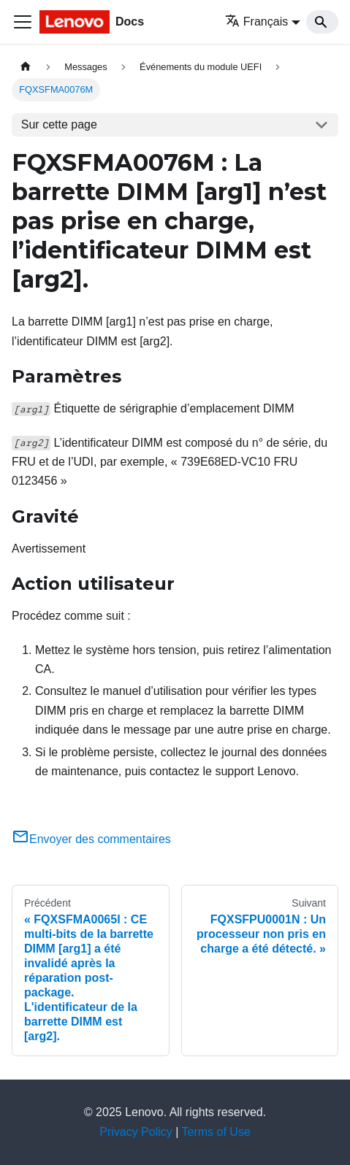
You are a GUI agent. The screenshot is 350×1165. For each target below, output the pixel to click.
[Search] (322, 22)
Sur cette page (59, 124)
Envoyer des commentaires (91, 839)
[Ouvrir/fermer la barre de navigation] (23, 22)
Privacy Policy (135, 1132)
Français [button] (256, 21)
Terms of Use (216, 1132)
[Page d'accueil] (25, 66)
